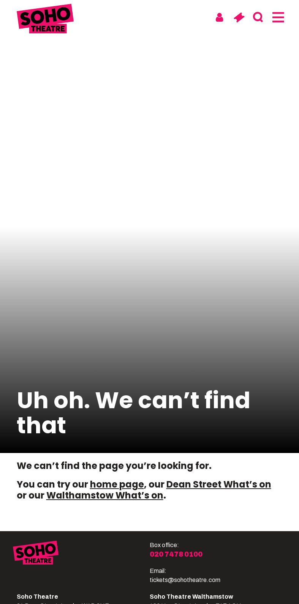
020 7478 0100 (176, 554)
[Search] (258, 17)
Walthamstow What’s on (104, 495)
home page (117, 484)
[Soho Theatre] (81, 563)
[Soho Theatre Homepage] (45, 20)
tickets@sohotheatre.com (185, 580)
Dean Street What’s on (218, 484)
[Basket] (239, 17)
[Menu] (277, 17)
